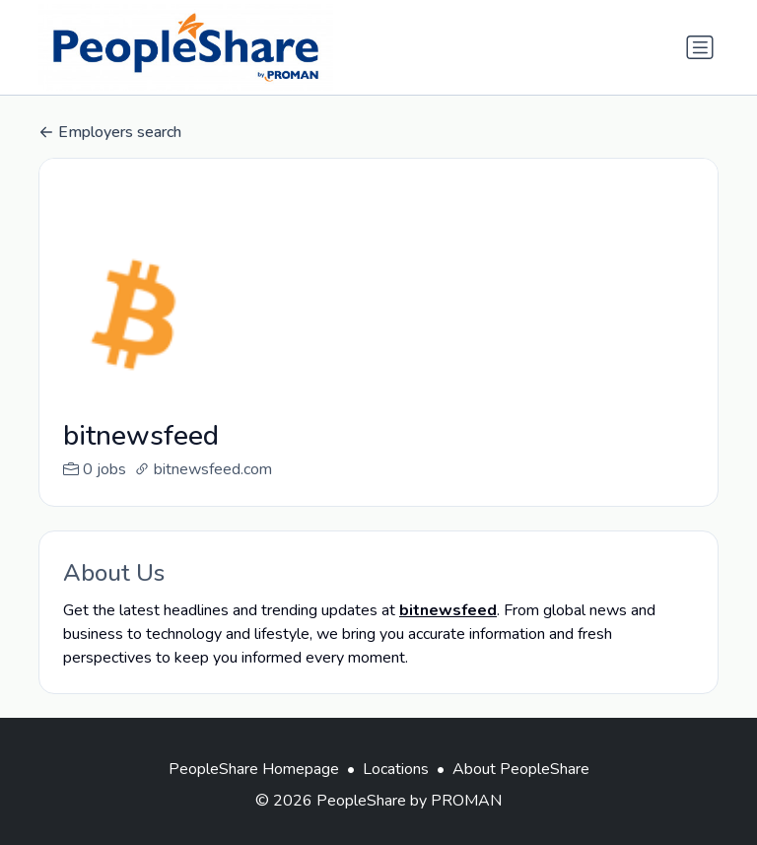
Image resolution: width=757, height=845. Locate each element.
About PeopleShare (520, 793)
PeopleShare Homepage (254, 793)
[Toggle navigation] (700, 47)
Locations (396, 793)
